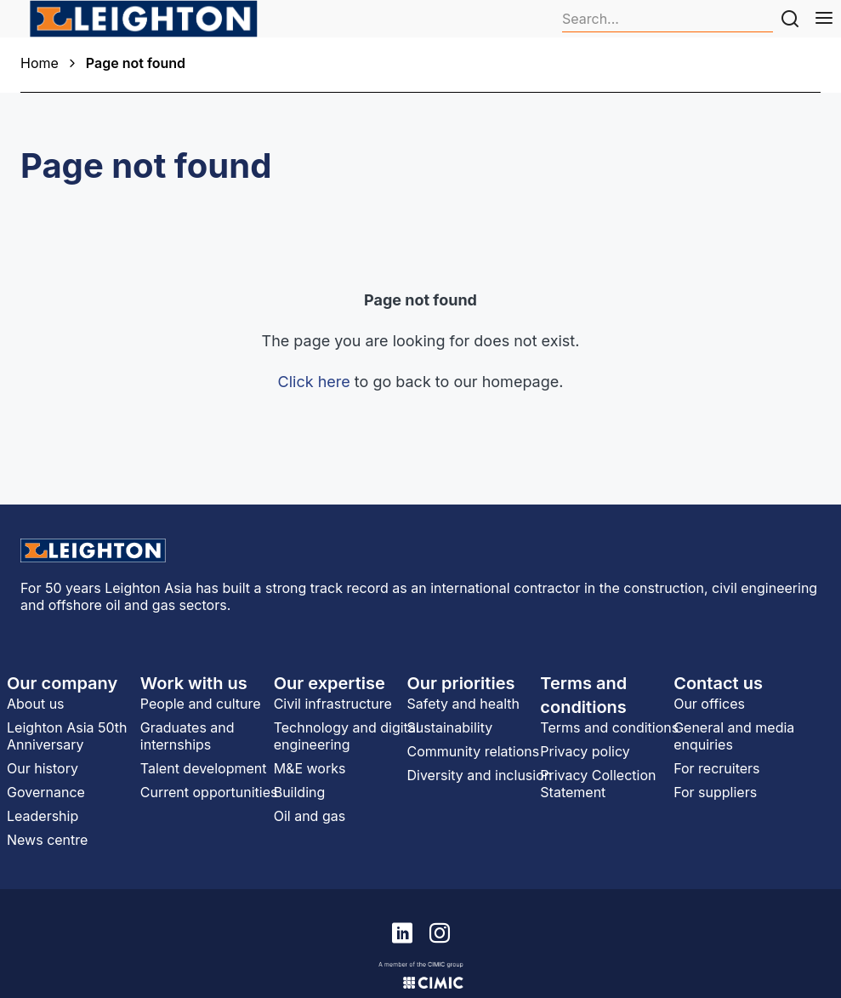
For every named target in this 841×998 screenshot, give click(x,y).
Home (39, 62)
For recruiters (716, 768)
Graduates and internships (187, 736)
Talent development (203, 768)
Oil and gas (309, 815)
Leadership (42, 815)
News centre (47, 839)
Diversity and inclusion (479, 775)
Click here (314, 382)
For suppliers (715, 792)
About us (36, 703)
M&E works (310, 768)
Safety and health (463, 703)
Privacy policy (584, 751)
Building (300, 792)
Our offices (709, 703)
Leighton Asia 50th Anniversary (67, 736)
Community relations (472, 751)
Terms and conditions (609, 727)
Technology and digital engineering (346, 736)
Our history (42, 768)
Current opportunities (209, 792)
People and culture (200, 703)
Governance (46, 792)
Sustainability (449, 727)
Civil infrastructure (333, 703)
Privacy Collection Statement (598, 784)
